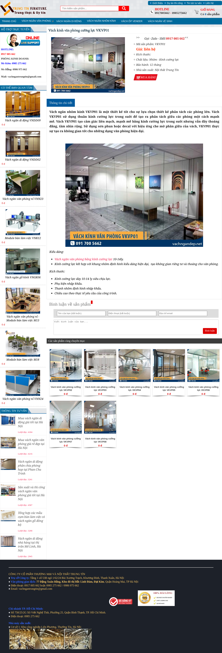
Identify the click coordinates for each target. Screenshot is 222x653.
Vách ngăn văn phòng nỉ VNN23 (22, 199)
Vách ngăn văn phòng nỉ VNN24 (22, 399)
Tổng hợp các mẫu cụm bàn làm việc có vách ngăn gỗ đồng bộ (31, 519)
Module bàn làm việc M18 (22, 359)
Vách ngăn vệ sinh (160, 21)
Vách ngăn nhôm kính (101, 20)
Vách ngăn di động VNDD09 (23, 120)
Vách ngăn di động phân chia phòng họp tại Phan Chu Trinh (30, 467)
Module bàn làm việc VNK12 (23, 238)
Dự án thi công (175, 3)
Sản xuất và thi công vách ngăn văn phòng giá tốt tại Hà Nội (31, 493)
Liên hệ (210, 3)
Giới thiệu (157, 3)
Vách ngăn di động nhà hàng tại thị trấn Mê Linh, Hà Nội (30, 544)
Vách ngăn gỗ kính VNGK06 (23, 277)
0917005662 (162, 13)
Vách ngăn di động (69, 21)
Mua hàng (148, 77)
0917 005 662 (175, 38)
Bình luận (210, 330)
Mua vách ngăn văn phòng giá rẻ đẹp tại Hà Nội (31, 444)
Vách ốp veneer (131, 21)
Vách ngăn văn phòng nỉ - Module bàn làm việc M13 (22, 318)
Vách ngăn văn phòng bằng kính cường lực (83, 259)
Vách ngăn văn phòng (36, 20)
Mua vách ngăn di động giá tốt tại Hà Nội (30, 422)
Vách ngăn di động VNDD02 (23, 159)
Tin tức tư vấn (194, 3)
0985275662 (179, 13)
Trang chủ (9, 21)
